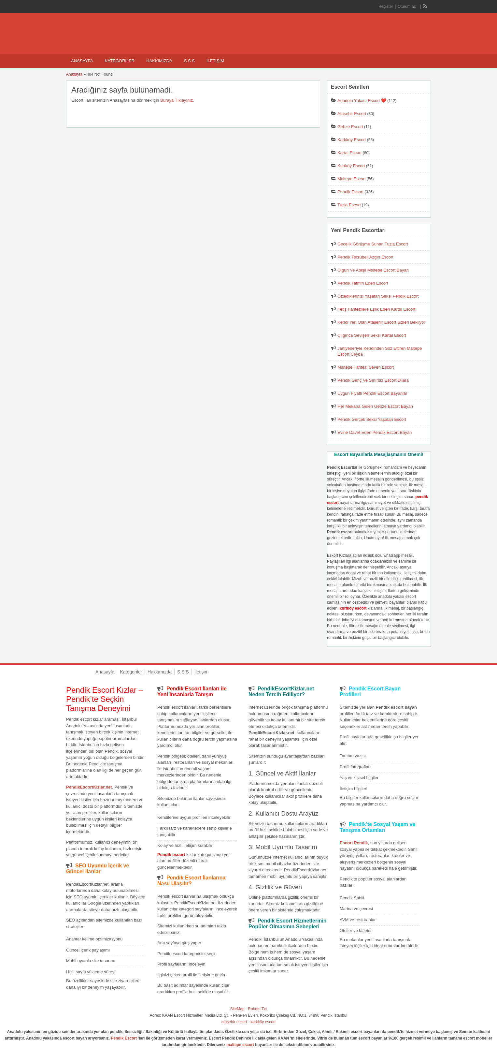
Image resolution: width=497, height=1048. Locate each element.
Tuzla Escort (349, 204)
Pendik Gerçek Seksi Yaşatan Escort (371, 419)
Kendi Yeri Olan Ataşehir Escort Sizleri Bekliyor (381, 322)
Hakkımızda (159, 60)
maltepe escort (240, 1044)
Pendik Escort (350, 191)
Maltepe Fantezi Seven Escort (365, 367)
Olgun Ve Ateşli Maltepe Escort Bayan (373, 270)
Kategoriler (120, 60)
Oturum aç (407, 6)
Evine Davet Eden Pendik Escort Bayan (374, 432)
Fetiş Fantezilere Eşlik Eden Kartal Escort (376, 309)
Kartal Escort (349, 152)
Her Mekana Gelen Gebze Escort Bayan (375, 406)
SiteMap (237, 1009)
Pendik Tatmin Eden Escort (362, 283)
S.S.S (189, 60)
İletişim (215, 60)
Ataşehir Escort (351, 113)
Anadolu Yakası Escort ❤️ (361, 100)
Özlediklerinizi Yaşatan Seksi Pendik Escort (378, 296)
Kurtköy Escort (351, 165)
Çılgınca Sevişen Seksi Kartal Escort (371, 335)
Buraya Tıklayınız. (177, 100)
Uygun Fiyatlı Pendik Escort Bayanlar (372, 393)
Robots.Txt (257, 1009)
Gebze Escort (350, 126)
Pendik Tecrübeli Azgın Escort (365, 257)
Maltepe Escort (351, 178)
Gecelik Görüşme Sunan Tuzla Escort (372, 244)
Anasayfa (82, 60)
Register (385, 6)
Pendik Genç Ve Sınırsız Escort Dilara (373, 380)
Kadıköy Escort (351, 139)
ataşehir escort (234, 1022)
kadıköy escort (263, 1022)
